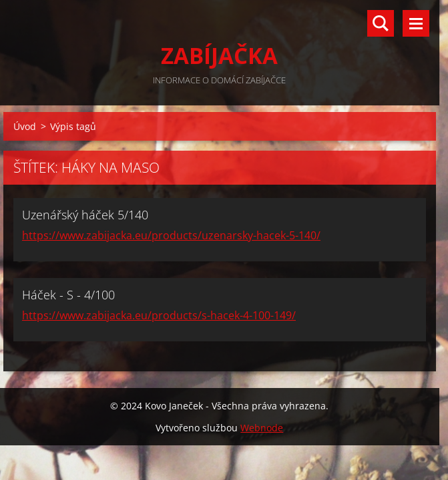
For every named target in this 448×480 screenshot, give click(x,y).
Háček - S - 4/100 (68, 295)
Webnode (261, 427)
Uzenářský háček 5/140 (85, 215)
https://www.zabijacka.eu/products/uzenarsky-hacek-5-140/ (171, 235)
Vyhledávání (380, 23)
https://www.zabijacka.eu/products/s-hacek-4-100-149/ (159, 315)
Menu (416, 23)
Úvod (24, 126)
